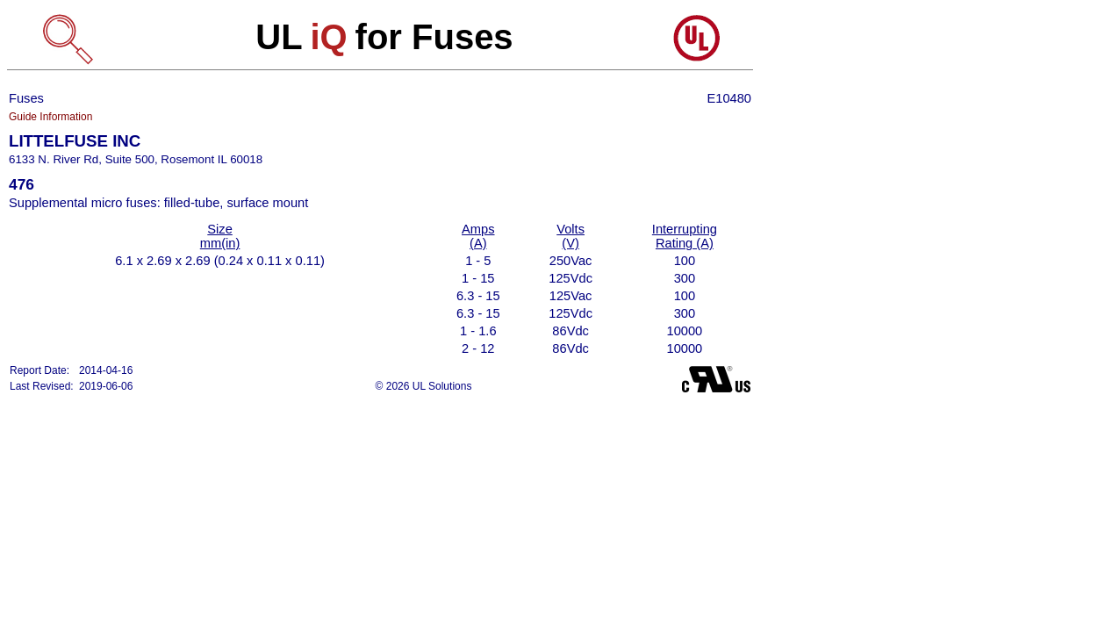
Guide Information (50, 117)
